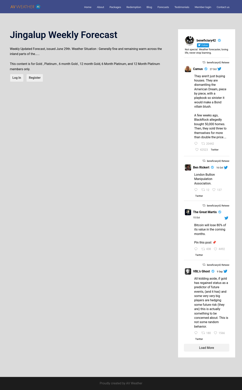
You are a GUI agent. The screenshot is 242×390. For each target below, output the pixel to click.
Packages (115, 7)
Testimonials (182, 7)
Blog (149, 7)
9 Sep (220, 271)
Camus (198, 69)
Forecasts (163, 7)
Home (87, 7)
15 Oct (196, 217)
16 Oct (219, 167)
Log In (16, 78)
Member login (203, 7)
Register (35, 78)
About (100, 7)
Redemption (134, 7)
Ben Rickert (201, 167)
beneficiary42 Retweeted (219, 62)
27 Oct (213, 69)
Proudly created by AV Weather (121, 383)
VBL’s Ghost (201, 271)
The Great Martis (205, 212)
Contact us (223, 7)
